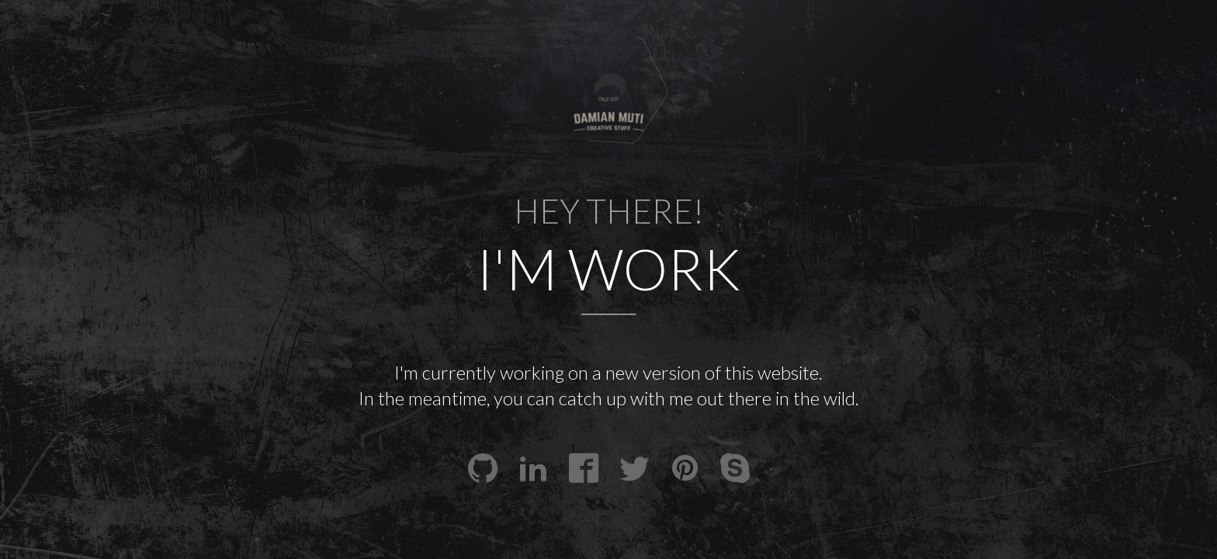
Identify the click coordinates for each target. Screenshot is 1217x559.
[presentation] (609, 93)
